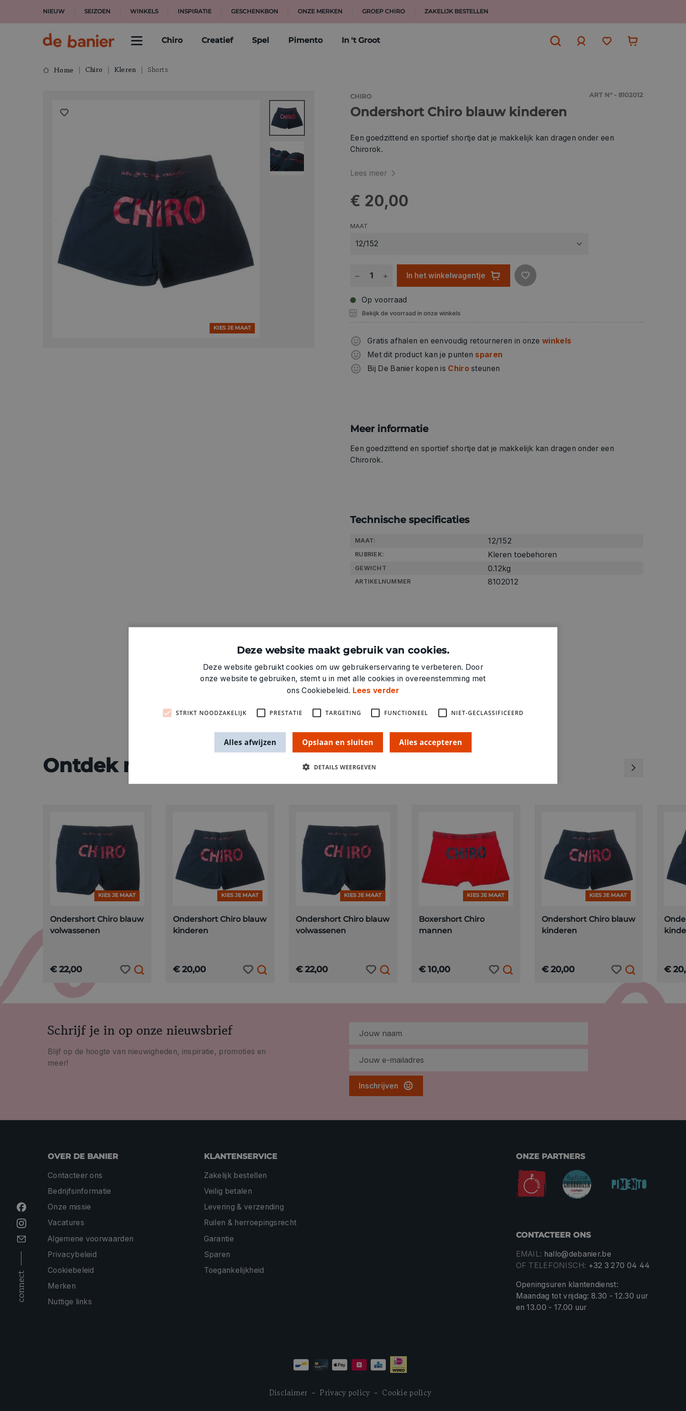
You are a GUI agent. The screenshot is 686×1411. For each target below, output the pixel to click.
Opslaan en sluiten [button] (337, 741)
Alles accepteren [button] (430, 741)
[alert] (343, 705)
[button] (343, 767)
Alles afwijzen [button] (250, 741)
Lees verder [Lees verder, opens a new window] (376, 690)
